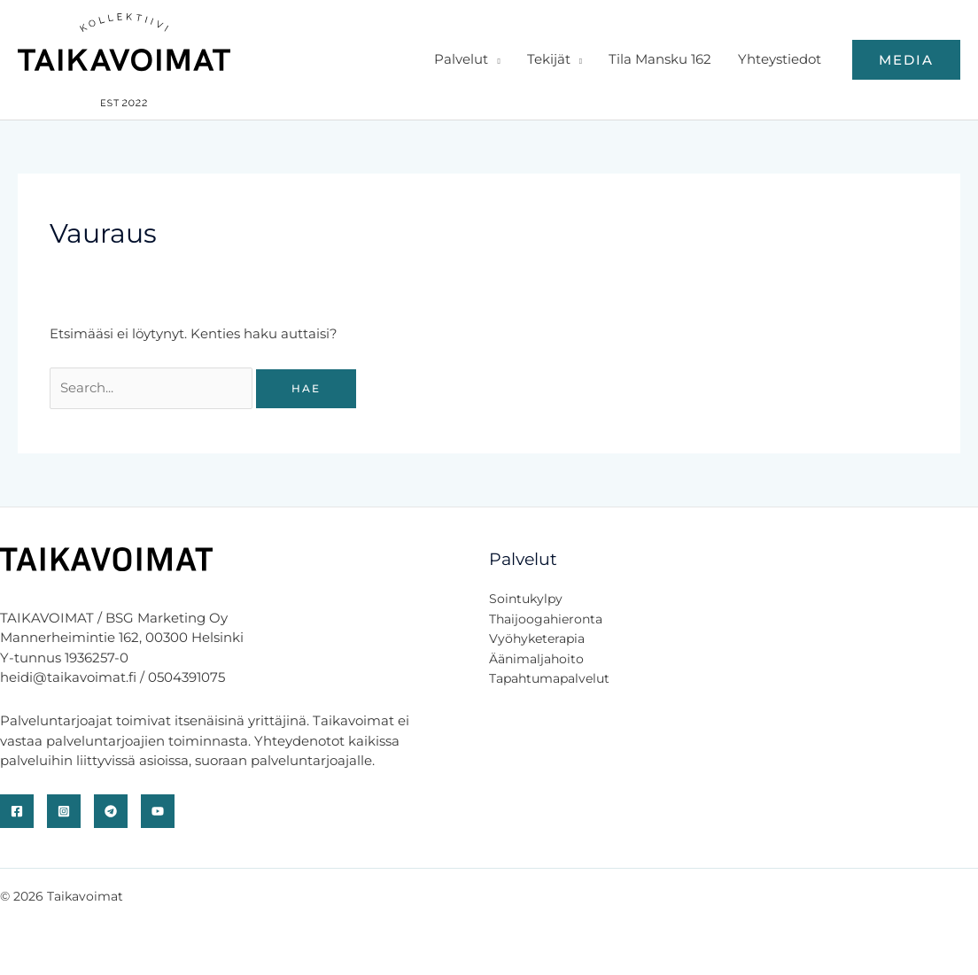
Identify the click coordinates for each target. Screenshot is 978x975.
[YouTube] (158, 811)
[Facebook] (17, 811)
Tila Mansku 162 (660, 58)
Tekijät (548, 58)
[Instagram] (64, 811)
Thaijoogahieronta (545, 619)
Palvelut (461, 58)
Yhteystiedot (779, 58)
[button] (906, 60)
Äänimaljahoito (536, 659)
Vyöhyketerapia (537, 638)
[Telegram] (111, 811)
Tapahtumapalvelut (549, 678)
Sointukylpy (526, 599)
